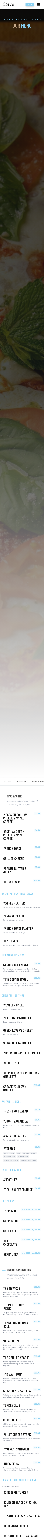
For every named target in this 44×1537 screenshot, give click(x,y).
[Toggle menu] (38, 5)
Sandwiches (22, 781)
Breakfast (8, 781)
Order (30, 4)
